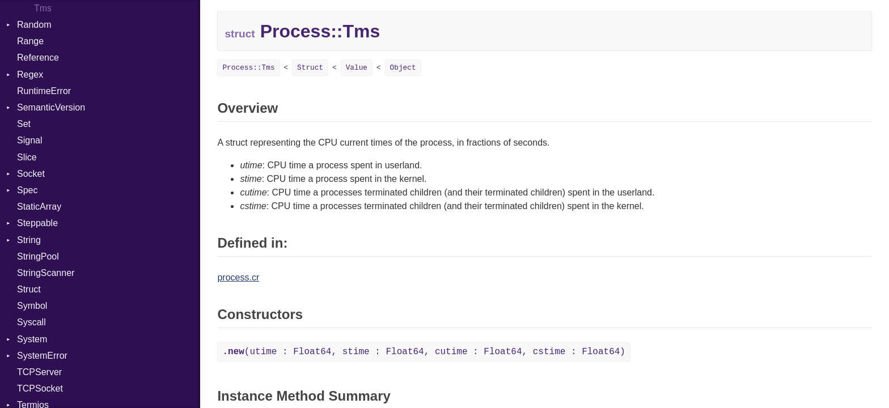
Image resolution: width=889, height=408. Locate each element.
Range (30, 41)
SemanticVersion (51, 107)
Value (356, 67)
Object (403, 67)
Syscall (31, 322)
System (32, 339)
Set (24, 124)
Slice (27, 157)
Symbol (32, 306)
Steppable (37, 223)
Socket (31, 173)
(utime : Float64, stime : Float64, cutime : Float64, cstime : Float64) (423, 352)
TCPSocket (40, 388)
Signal (29, 140)
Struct (29, 289)
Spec (27, 190)
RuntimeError (44, 91)
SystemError (42, 355)
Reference (38, 57)
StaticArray (39, 206)
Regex (30, 74)
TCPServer (39, 372)
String (29, 240)
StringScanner (45, 273)
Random (34, 24)
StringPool (38, 256)
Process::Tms (248, 67)
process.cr (238, 277)
